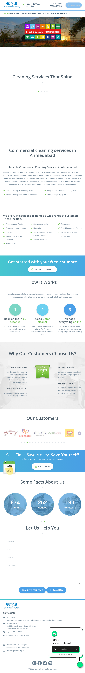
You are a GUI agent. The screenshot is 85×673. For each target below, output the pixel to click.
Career (57, 14)
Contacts (65, 14)
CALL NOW (73, 5)
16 (64, 442)
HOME (7, 14)
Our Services (23, 14)
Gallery (50, 14)
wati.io (70, 654)
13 (55, 442)
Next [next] (82, 44)
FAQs (44, 14)
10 (47, 442)
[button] (65, 649)
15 (61, 442)
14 (58, 442)
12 (52, 442)
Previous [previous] (2, 44)
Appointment (36, 14)
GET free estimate (42, 269)
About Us (13, 14)
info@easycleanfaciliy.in (15, 651)
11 (49, 442)
